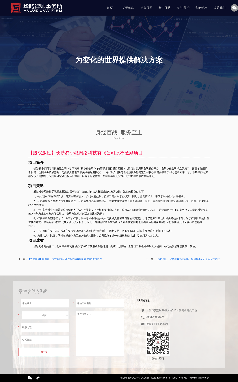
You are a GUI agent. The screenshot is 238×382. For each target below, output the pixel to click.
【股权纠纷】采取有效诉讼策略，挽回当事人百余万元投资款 (187, 259)
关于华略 (128, 7)
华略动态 (201, 7)
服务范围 (146, 7)
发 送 (44, 352)
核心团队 (165, 7)
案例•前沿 (183, 7)
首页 (110, 7)
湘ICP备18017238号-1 (131, 378)
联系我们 (220, 7)
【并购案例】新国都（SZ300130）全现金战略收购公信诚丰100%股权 (65, 259)
